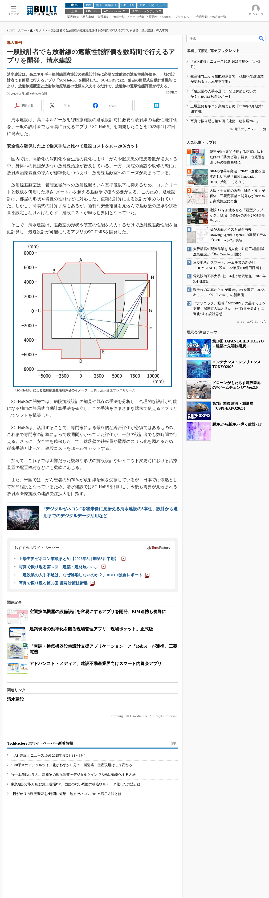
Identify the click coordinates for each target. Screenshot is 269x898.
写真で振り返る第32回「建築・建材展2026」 (225, 121)
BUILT (11, 30)
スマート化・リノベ (31, 30)
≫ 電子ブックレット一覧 (248, 129)
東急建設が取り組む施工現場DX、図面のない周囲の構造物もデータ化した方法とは (76, 784)
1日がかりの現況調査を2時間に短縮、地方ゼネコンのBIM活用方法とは (66, 794)
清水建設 (15, 699)
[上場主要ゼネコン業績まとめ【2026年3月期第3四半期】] (72, 559)
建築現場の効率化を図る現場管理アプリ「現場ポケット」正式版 (91, 629)
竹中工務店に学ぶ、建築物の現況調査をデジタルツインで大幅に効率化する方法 (73, 775)
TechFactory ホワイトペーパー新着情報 (40, 743)
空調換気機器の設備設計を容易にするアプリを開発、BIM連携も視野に (98, 611)
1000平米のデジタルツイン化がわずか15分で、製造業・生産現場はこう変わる (71, 765)
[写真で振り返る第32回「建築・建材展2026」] (62, 567)
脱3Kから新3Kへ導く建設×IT (237, 424)
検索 (262, 38)
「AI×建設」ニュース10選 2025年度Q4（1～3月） (49, 755)
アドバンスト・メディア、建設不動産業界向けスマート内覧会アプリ (96, 663)
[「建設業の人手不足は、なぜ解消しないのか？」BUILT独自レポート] (84, 575)
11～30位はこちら (253, 322)
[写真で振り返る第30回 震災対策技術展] (57, 583)
